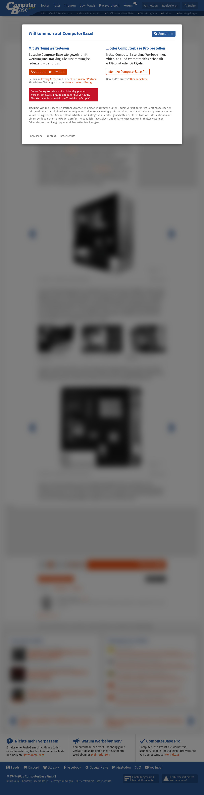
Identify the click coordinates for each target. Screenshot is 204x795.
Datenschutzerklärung (78, 82)
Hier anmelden (139, 79)
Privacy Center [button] (49, 79)
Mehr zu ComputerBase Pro (127, 71)
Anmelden (165, 33)
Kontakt (51, 136)
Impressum (35, 136)
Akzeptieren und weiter (48, 71)
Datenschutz (67, 136)
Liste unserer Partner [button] (83, 79)
